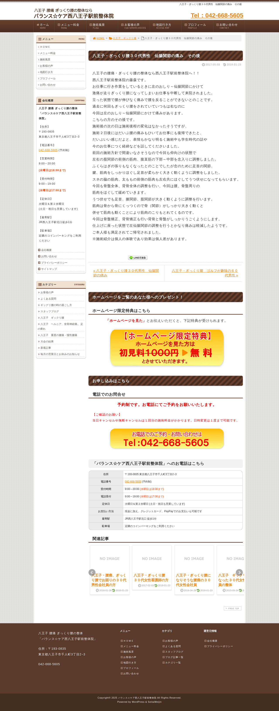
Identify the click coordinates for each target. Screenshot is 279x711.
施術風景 (103, 26)
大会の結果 (47, 341)
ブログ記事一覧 (173, 657)
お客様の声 (135, 26)
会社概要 (46, 250)
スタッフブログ (50, 311)
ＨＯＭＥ (45, 46)
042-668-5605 (133, 481)
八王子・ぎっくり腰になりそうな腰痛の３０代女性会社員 (193, 580)
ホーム (45, 26)
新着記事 (46, 347)
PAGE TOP (232, 608)
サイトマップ (49, 269)
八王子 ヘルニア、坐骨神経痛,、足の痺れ (60, 326)
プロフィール (198, 26)
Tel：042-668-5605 (217, 15)
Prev (91, 572)
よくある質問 (48, 298)
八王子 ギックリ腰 (122, 38)
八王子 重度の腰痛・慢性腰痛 (59, 335)
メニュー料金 (72, 26)
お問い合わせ (230, 26)
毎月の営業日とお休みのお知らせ (60, 354)
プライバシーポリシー (54, 262)
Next (239, 572)
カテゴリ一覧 (171, 662)
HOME (98, 38)
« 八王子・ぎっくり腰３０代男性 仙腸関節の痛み (126, 273)
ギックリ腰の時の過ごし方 (56, 305)
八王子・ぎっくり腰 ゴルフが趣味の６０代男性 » (205, 273)
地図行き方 (167, 26)
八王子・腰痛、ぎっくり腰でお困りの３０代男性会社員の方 (108, 580)
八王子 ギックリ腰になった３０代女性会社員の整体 (235, 580)
